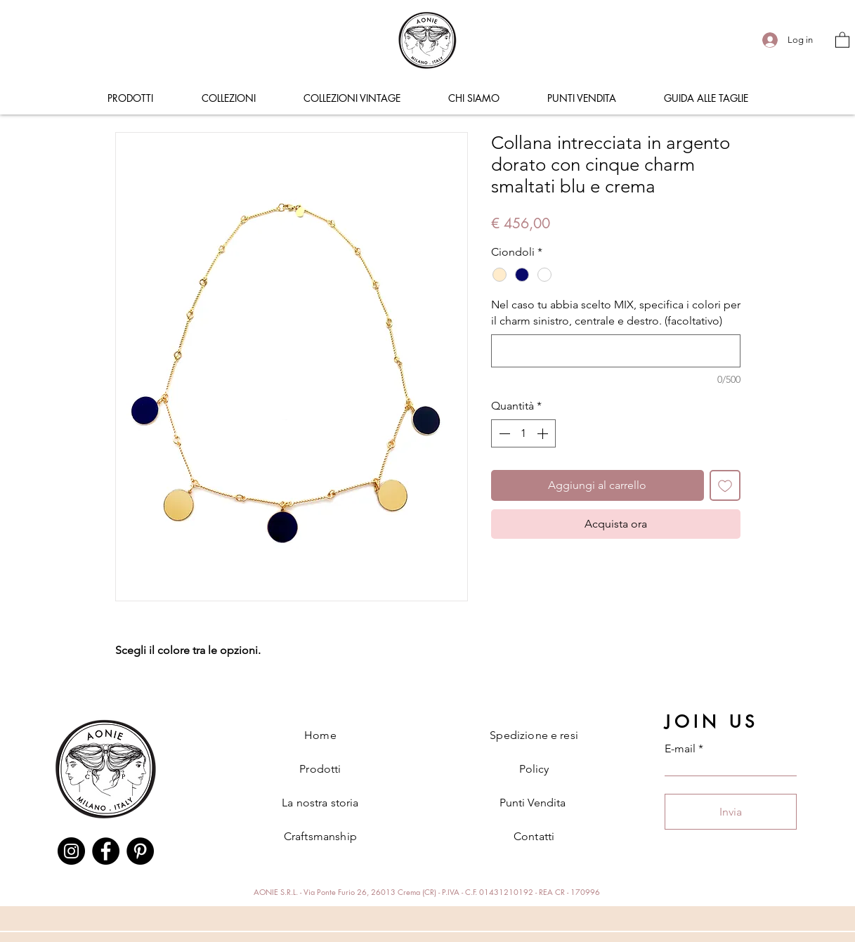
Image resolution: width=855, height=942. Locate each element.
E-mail (680, 748)
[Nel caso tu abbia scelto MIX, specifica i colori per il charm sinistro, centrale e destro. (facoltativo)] (616, 351)
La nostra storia (320, 802)
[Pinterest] (140, 851)
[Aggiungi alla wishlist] (725, 485)
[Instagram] (71, 851)
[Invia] (731, 812)
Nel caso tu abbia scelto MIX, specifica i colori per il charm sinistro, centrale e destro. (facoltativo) (615, 312)
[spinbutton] (523, 433)
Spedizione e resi (534, 735)
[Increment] (544, 433)
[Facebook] (105, 851)
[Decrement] (503, 433)
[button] (842, 39)
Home (320, 735)
